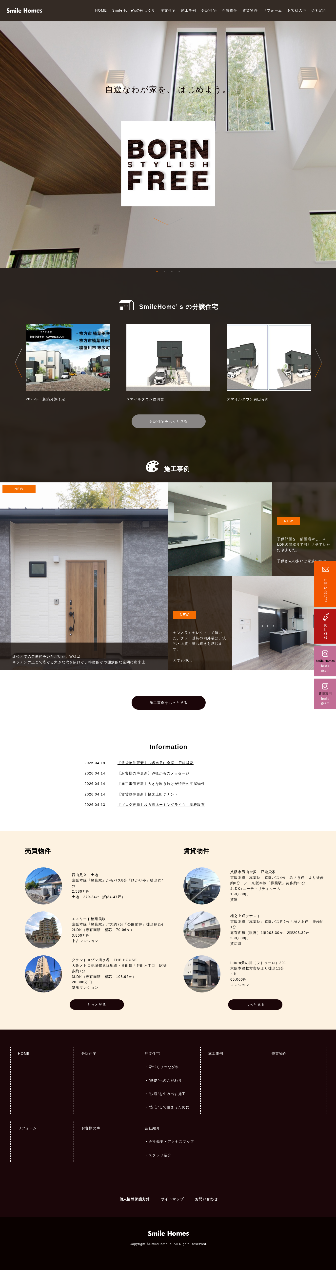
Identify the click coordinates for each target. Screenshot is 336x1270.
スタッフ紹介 (160, 1155)
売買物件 (229, 10)
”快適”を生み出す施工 (167, 1094)
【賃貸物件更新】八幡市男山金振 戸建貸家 (156, 763)
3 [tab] (171, 271)
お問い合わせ (206, 1199)
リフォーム (272, 10)
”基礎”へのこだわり (165, 1080)
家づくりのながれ (164, 1067)
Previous (18, 363)
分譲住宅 (209, 10)
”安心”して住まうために (169, 1107)
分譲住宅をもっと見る (169, 421)
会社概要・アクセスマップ (171, 1141)
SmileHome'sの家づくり (133, 10)
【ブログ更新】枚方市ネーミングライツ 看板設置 (161, 805)
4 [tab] (179, 271)
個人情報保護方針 (134, 1199)
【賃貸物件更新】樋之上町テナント (148, 794)
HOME (101, 10)
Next (318, 363)
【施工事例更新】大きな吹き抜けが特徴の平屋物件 (161, 784)
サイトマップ (172, 1199)
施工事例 (188, 10)
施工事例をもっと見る (169, 703)
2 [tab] (164, 271)
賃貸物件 (250, 10)
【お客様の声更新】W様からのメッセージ (154, 773)
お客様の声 (296, 10)
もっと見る (96, 1005)
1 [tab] (157, 271)
